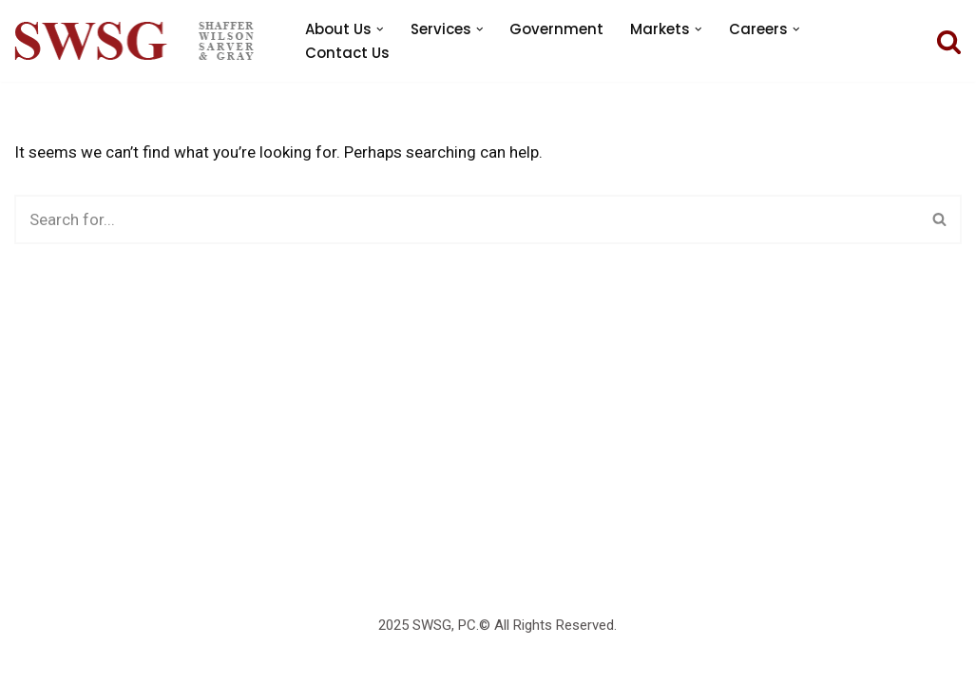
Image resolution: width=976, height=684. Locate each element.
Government (556, 29)
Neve (31, 630)
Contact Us (347, 53)
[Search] (949, 41)
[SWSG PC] (134, 41)
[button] (380, 29)
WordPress (54, 658)
